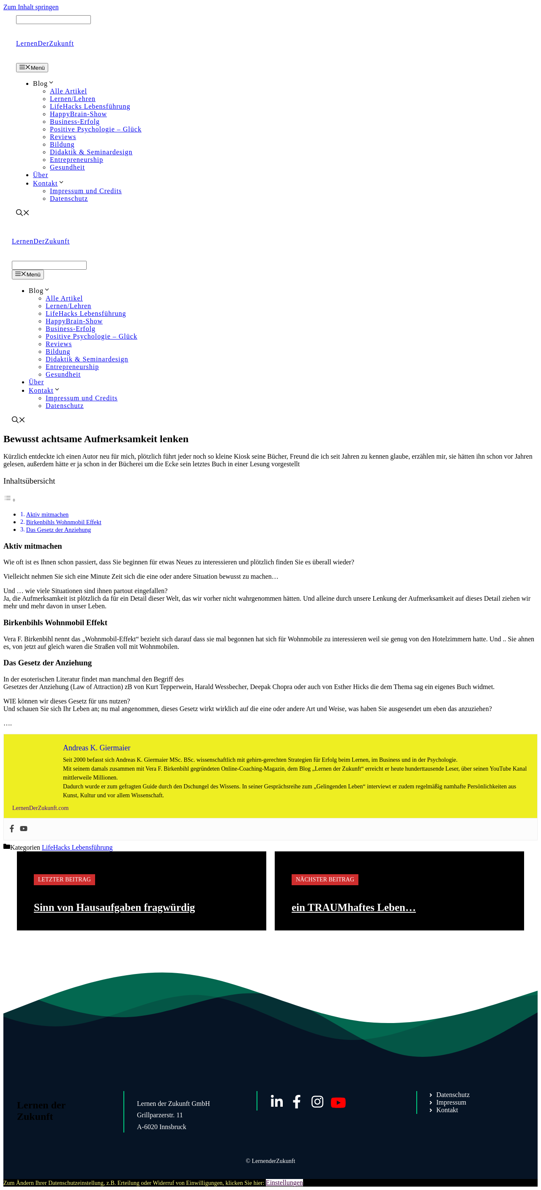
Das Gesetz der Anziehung (58, 529)
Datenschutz (69, 198)
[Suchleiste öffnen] (23, 213)
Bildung (62, 144)
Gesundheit (67, 167)
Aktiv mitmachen (47, 514)
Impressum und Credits (86, 190)
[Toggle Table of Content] (9, 499)
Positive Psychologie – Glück (96, 129)
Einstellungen (284, 1182)
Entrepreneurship (76, 159)
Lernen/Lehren (73, 98)
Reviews (63, 136)
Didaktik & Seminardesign (91, 152)
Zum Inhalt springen (31, 7)
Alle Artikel (68, 91)
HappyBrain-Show (78, 114)
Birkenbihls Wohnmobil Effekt (63, 522)
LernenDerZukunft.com (40, 808)
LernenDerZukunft (45, 43)
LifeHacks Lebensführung (90, 106)
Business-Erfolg (75, 121)
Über (40, 174)
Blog (44, 83)
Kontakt (49, 183)
